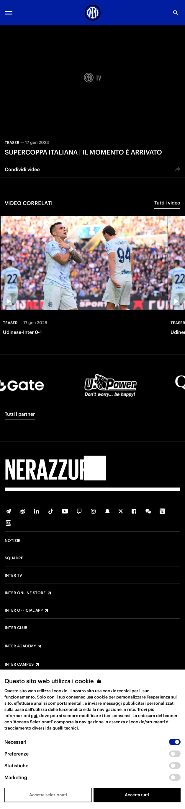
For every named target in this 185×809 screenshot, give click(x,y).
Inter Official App (24, 610)
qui (34, 715)
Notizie (12, 540)
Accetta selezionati (48, 794)
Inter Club (16, 628)
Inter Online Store (25, 593)
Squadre (14, 558)
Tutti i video (167, 203)
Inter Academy (20, 646)
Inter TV (13, 575)
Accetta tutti (137, 794)
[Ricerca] (175, 12)
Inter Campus (19, 664)
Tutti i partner (20, 414)
